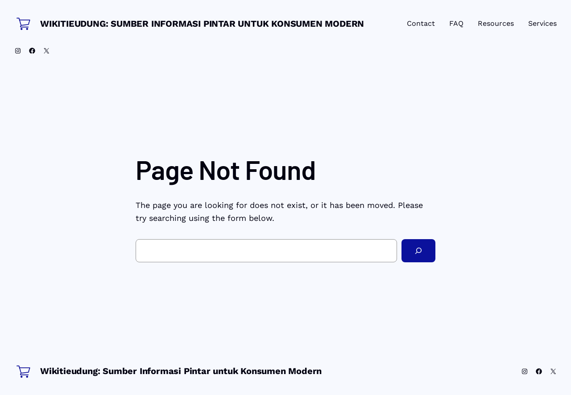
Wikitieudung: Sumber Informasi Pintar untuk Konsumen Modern (202, 23)
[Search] (418, 250)
